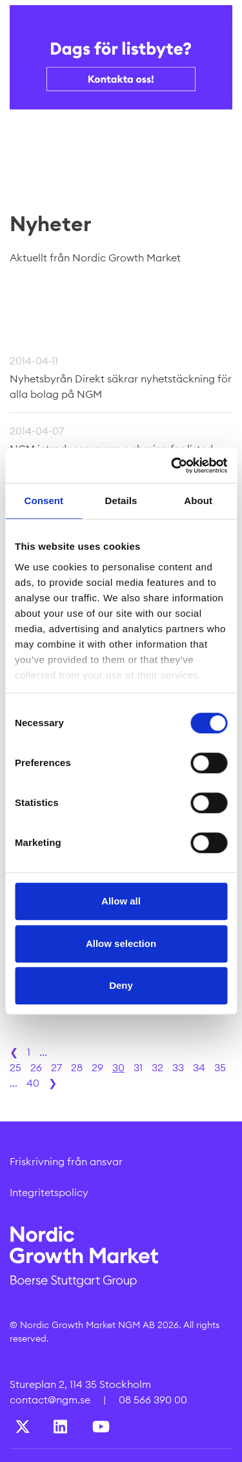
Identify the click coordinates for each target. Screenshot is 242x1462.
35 (220, 1067)
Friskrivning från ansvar (66, 1161)
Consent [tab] (43, 500)
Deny (121, 985)
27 (56, 1067)
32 (157, 1067)
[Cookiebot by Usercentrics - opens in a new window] (172, 465)
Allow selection (121, 943)
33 (178, 1067)
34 (199, 1067)
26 (36, 1067)
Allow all (121, 900)
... (43, 1051)
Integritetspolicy (49, 1192)
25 (15, 1067)
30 (118, 1067)
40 (32, 1082)
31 (138, 1067)
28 (77, 1067)
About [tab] (198, 500)
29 (97, 1067)
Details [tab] (121, 500)
